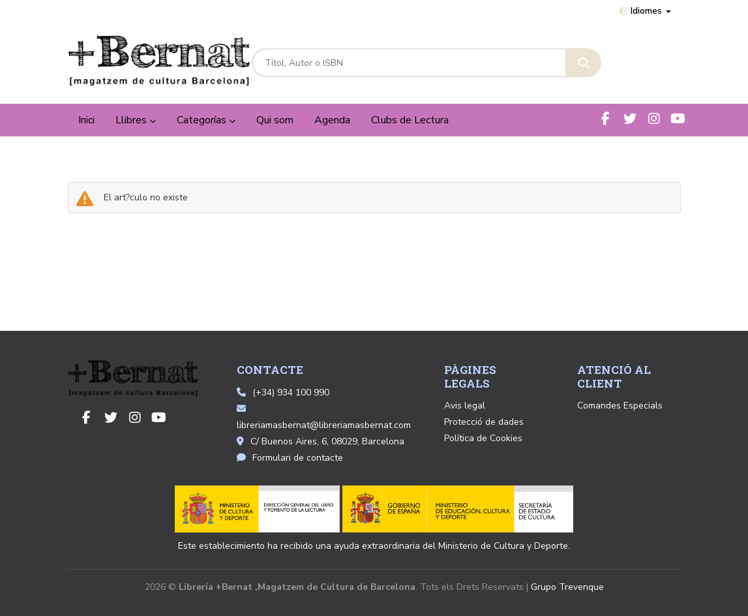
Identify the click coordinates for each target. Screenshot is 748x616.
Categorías (206, 120)
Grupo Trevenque (567, 587)
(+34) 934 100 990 (290, 392)
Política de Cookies (483, 438)
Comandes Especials (620, 405)
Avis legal (464, 405)
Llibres (135, 120)
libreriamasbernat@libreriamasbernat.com (324, 417)
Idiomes (645, 11)
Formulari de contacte (290, 458)
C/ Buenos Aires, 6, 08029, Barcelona (320, 441)
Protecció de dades (484, 422)
